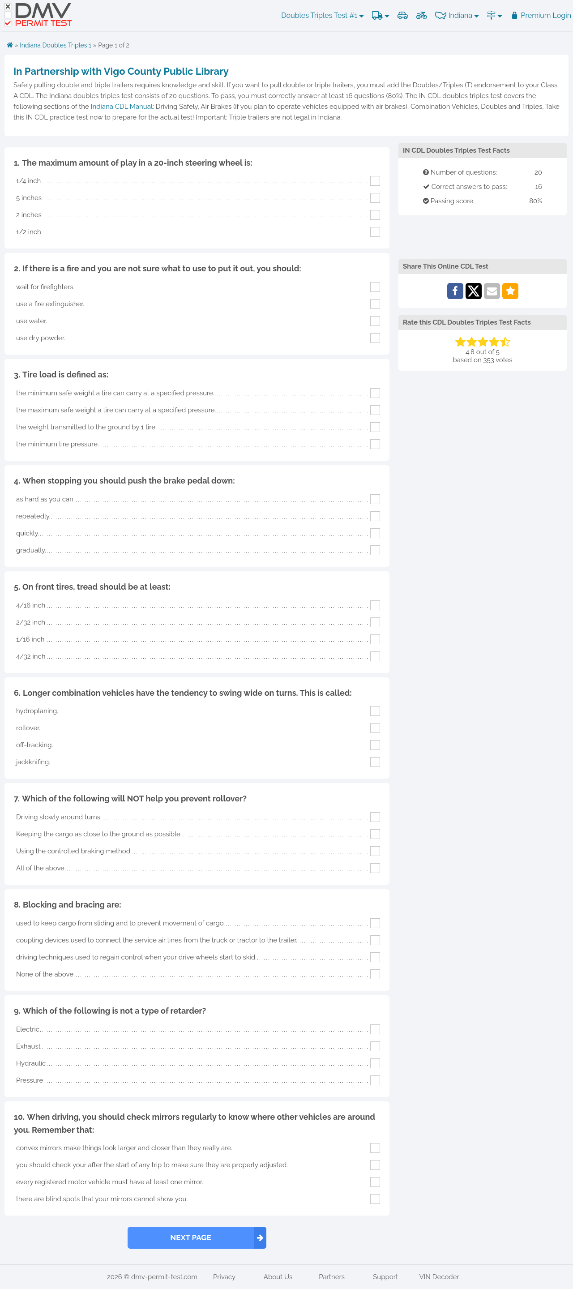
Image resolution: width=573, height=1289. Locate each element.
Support (385, 1277)
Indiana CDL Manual (122, 107)
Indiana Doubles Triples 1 (55, 45)
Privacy (224, 1277)
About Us (278, 1277)
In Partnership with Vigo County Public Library (121, 71)
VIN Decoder (439, 1277)
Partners (332, 1277)
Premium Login (540, 15)
